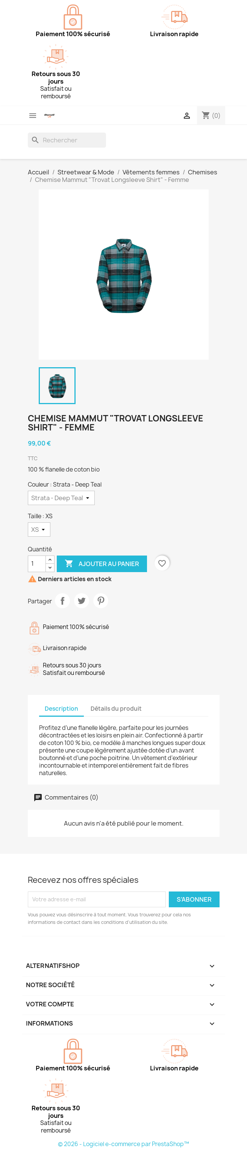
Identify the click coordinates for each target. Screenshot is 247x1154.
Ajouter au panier (102, 564)
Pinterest (100, 600)
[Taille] (39, 529)
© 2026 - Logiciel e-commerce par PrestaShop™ (123, 1144)
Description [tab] (61, 709)
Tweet (81, 600)
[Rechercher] (67, 140)
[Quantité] (37, 564)
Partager (62, 600)
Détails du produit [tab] (116, 709)
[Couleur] (61, 498)
